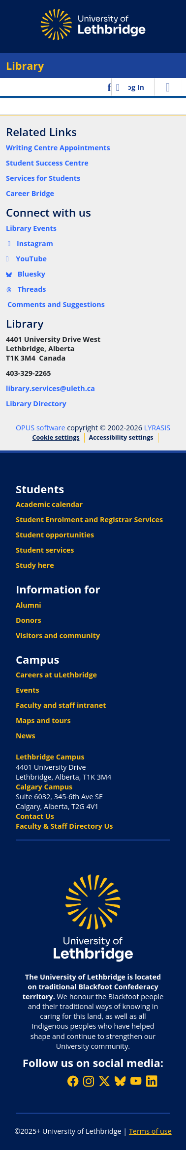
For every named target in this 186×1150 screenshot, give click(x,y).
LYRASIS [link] (157, 427)
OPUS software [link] (40, 427)
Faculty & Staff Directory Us (64, 826)
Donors (28, 620)
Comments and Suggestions (56, 304)
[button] (110, 87)
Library (25, 65)
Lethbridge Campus (50, 756)
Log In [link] (133, 87)
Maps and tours (43, 720)
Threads (26, 289)
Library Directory (36, 403)
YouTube (26, 258)
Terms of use (150, 1131)
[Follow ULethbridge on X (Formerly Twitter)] (104, 1081)
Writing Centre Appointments (58, 147)
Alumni (28, 605)
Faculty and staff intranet (61, 705)
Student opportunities (55, 534)
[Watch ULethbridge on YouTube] (136, 1081)
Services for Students (43, 178)
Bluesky (25, 274)
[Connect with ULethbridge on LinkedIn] (151, 1081)
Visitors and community (58, 635)
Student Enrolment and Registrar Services (89, 519)
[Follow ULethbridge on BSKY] (120, 1081)
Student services (45, 550)
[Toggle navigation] (168, 87)
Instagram (29, 243)
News (25, 735)
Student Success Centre (47, 163)
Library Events (31, 228)
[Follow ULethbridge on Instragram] (88, 1081)
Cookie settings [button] (55, 437)
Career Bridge (30, 193)
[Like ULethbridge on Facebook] (73, 1081)
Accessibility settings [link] (121, 437)
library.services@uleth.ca (50, 388)
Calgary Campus (44, 786)
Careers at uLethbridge (56, 674)
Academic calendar (49, 504)
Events (27, 690)
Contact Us (35, 816)
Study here (35, 565)
